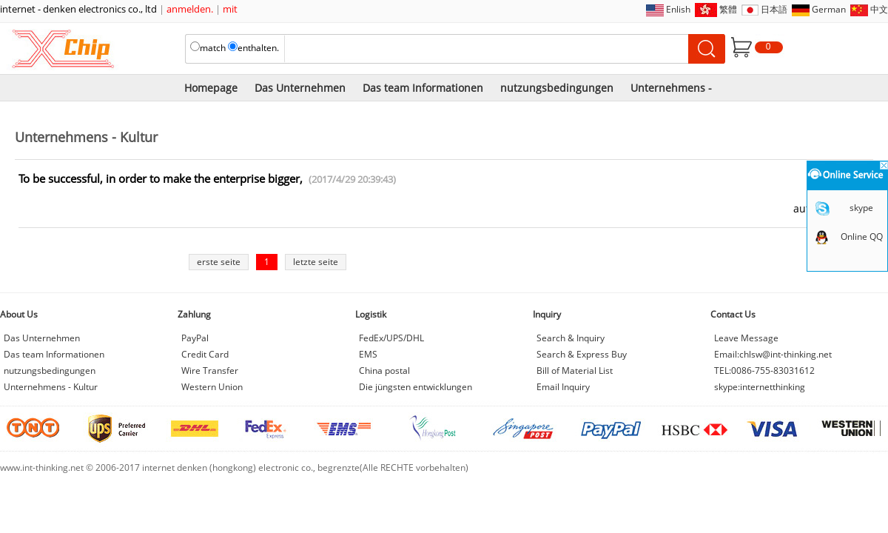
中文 (879, 9)
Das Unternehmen (300, 88)
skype (861, 207)
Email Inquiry (563, 387)
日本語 (774, 9)
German (829, 9)
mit (230, 9)
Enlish (678, 9)
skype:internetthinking (759, 387)
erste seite (218, 261)
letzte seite (315, 261)
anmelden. (189, 9)
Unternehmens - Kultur (51, 387)
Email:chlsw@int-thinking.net (773, 354)
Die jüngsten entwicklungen (415, 387)
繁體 (728, 9)
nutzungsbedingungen (556, 88)
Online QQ (862, 236)
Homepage (211, 88)
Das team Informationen (423, 88)
